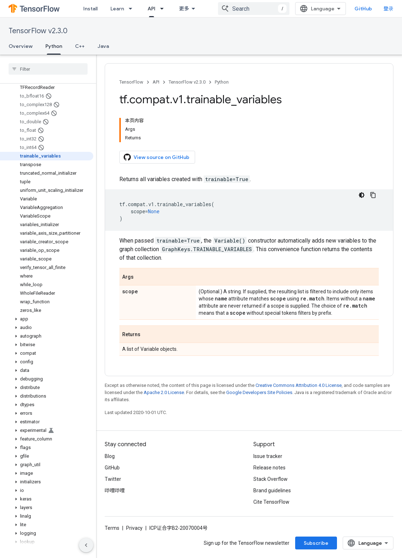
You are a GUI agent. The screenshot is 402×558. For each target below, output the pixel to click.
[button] (46, 319)
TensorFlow (131, 82)
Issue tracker (267, 456)
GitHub (363, 8)
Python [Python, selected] (53, 46)
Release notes (269, 467)
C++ (80, 46)
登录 (388, 8)
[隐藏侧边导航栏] (86, 545)
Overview (21, 46)
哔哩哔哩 (115, 490)
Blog (110, 456)
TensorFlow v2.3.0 (38, 30)
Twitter (113, 479)
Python (222, 82)
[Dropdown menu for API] (164, 8)
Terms (112, 528)
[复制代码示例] (373, 195)
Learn (117, 8)
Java (103, 46)
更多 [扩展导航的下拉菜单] (184, 8)
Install (90, 8)
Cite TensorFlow (271, 502)
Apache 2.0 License (164, 392)
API (156, 82)
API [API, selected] (151, 8)
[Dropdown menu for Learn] (132, 8)
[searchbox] (48, 69)
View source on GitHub (156, 157)
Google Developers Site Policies (259, 392)
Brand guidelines (272, 490)
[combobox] (253, 8)
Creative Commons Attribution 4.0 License (298, 385)
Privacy (134, 528)
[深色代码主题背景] (361, 195)
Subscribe (316, 543)
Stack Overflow (270, 479)
